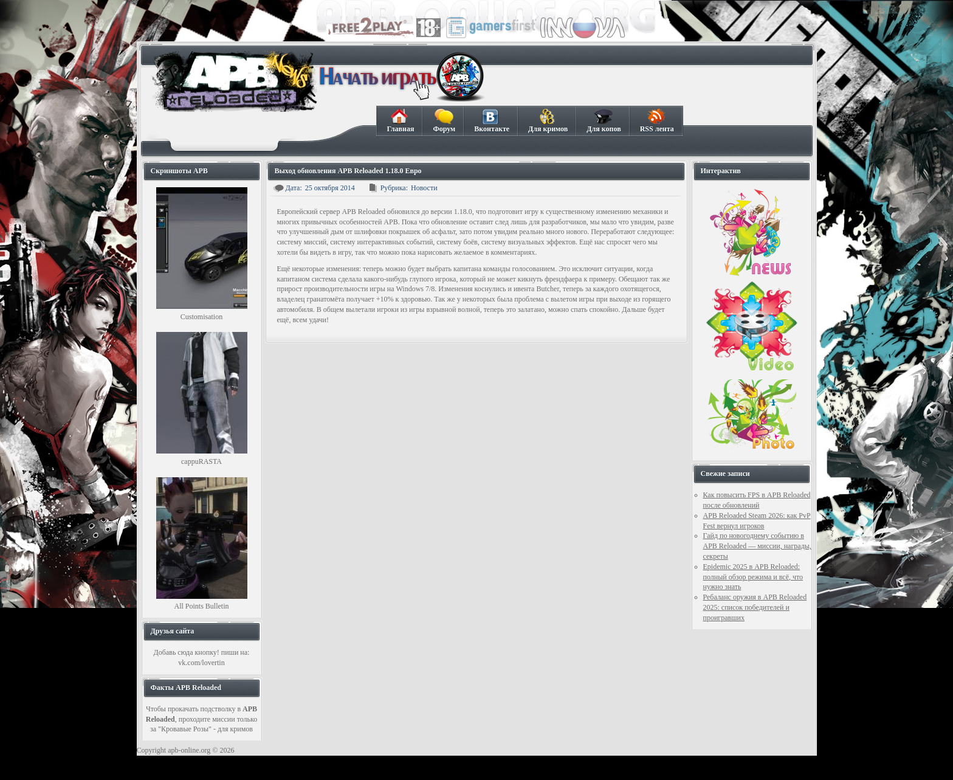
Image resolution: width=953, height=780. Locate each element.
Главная (400, 121)
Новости (424, 188)
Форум (443, 121)
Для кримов (547, 121)
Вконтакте (491, 121)
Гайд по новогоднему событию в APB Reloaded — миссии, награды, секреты (757, 546)
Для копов (603, 121)
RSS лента (656, 121)
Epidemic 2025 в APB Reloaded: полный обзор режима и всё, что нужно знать (753, 577)
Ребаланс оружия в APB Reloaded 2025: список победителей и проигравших (755, 607)
